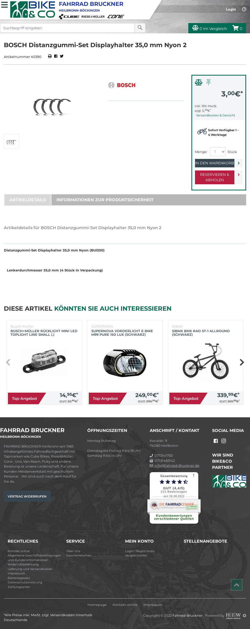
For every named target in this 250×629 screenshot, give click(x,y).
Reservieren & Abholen (214, 177)
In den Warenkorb (214, 163)
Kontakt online (19, 551)
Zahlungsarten (19, 587)
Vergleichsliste (136, 555)
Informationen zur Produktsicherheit (105, 199)
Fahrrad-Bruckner (187, 615)
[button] (241, 362)
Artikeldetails (27, 199)
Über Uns (73, 551)
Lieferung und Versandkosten (30, 569)
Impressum (16, 573)
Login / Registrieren (140, 551)
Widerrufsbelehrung (23, 564)
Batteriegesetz (19, 578)
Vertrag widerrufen (27, 496)
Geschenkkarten (78, 555)
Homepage (97, 604)
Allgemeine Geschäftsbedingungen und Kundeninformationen (34, 558)
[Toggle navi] (4, 4)
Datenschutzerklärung (25, 582)
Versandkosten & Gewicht (215, 115)
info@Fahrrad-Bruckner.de (174, 465)
